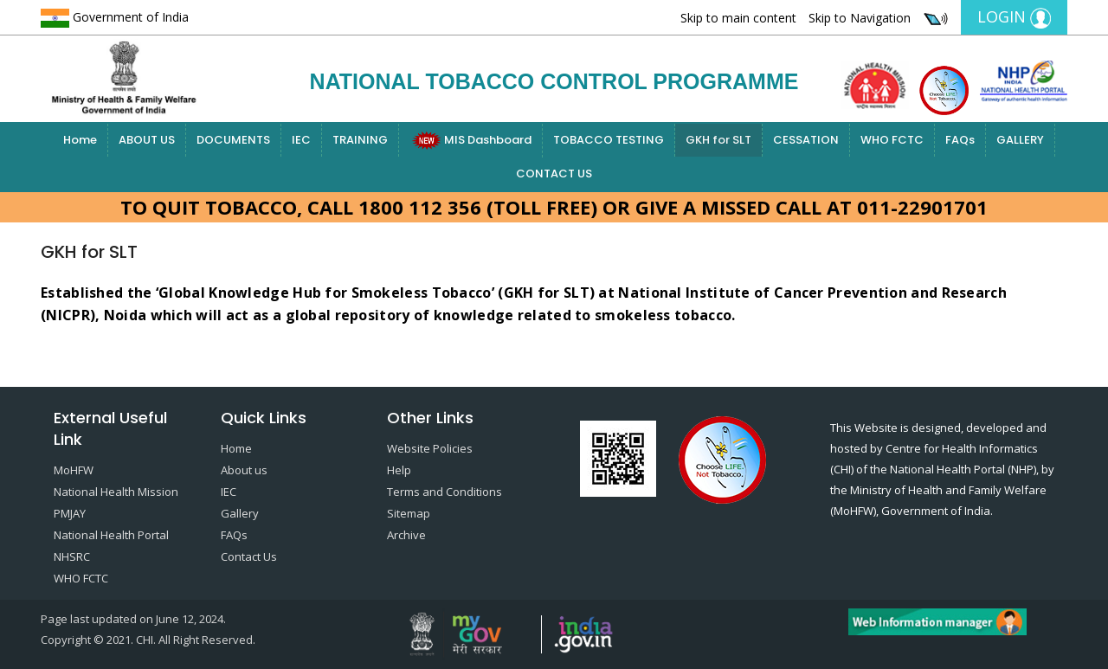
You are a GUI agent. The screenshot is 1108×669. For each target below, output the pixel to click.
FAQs (960, 140)
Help (399, 470)
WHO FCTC (892, 140)
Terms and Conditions (444, 491)
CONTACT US (554, 173)
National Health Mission (116, 491)
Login (1014, 17)
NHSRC (72, 556)
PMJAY (70, 513)
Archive (406, 535)
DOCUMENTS (233, 140)
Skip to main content (738, 18)
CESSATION (806, 140)
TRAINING (360, 140)
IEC (301, 140)
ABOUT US (147, 140)
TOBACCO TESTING (608, 140)
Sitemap (408, 513)
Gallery (240, 513)
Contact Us (249, 556)
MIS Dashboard (470, 140)
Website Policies (430, 448)
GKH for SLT (718, 140)
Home (80, 140)
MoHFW (73, 470)
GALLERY (1020, 140)
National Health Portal (111, 535)
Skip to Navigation (859, 18)
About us (244, 470)
